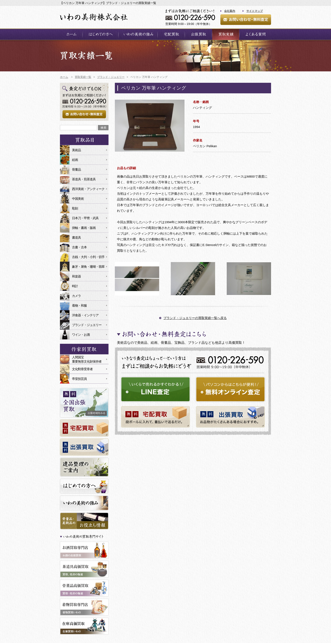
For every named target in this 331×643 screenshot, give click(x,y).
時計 (75, 286)
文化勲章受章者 (82, 369)
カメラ (76, 296)
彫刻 (75, 208)
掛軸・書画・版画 (84, 228)
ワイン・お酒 (81, 334)
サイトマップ (254, 10)
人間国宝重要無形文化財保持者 (87, 359)
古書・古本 (79, 247)
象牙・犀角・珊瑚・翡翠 (88, 266)
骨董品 (76, 169)
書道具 (76, 237)
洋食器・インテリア (85, 315)
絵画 (75, 160)
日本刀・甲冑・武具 (85, 218)
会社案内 (229, 10)
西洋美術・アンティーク (88, 189)
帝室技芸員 (79, 379)
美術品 (76, 150)
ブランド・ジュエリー (87, 325)
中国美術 (78, 198)
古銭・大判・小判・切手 (88, 257)
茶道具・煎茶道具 (84, 179)
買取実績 (225, 34)
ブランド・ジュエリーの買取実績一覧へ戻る (195, 318)
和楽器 (76, 276)
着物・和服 (79, 305)
